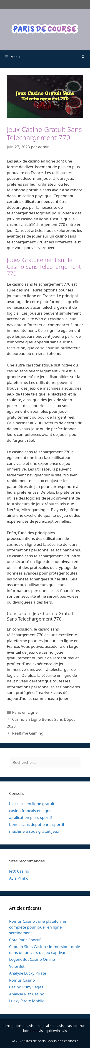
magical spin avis (49, 1025)
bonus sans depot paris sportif (36, 824)
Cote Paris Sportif (24, 939)
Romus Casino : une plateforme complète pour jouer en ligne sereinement (37, 927)
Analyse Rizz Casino (26, 994)
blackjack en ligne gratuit (31, 803)
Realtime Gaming (27, 733)
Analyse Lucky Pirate (27, 973)
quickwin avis (56, 1030)
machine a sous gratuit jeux (34, 831)
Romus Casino (22, 980)
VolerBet (17, 966)
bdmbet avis (33, 1030)
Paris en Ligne (25, 712)
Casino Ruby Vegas (26, 987)
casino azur (76, 1025)
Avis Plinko (18, 878)
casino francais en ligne (30, 810)
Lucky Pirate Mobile (26, 1000)
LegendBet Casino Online (32, 959)
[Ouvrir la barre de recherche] (83, 56)
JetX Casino (19, 871)
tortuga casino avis (18, 1025)
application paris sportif (30, 817)
